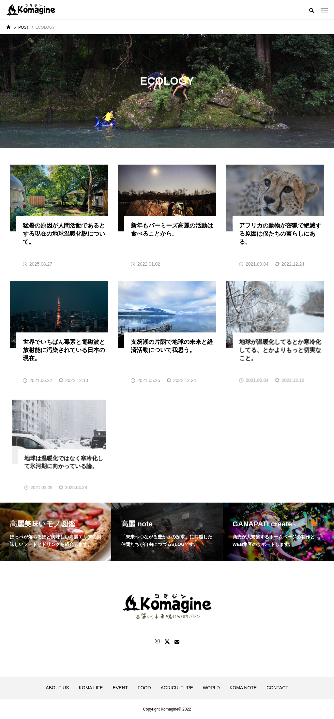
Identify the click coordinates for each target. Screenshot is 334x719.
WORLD (211, 687)
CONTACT (277, 687)
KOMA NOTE (243, 687)
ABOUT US (57, 687)
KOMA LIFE (91, 687)
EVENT (120, 687)
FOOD (144, 687)
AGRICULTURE (177, 687)
